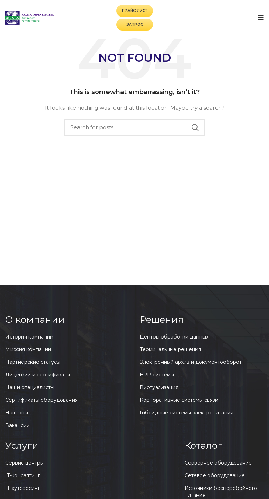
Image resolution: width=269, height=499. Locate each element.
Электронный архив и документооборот (191, 362)
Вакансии (17, 425)
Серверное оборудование (218, 463)
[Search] (134, 127)
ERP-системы (157, 375)
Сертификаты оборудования (41, 400)
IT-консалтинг (22, 475)
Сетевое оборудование (215, 475)
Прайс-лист (134, 10)
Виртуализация (159, 387)
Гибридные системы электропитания (186, 412)
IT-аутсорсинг (22, 488)
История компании (29, 337)
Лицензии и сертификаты (37, 375)
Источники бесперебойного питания (221, 491)
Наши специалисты (29, 387)
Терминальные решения (170, 349)
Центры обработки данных (174, 337)
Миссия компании (28, 349)
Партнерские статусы (32, 362)
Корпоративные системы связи (179, 400)
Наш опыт (17, 412)
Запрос (134, 24)
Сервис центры (24, 463)
